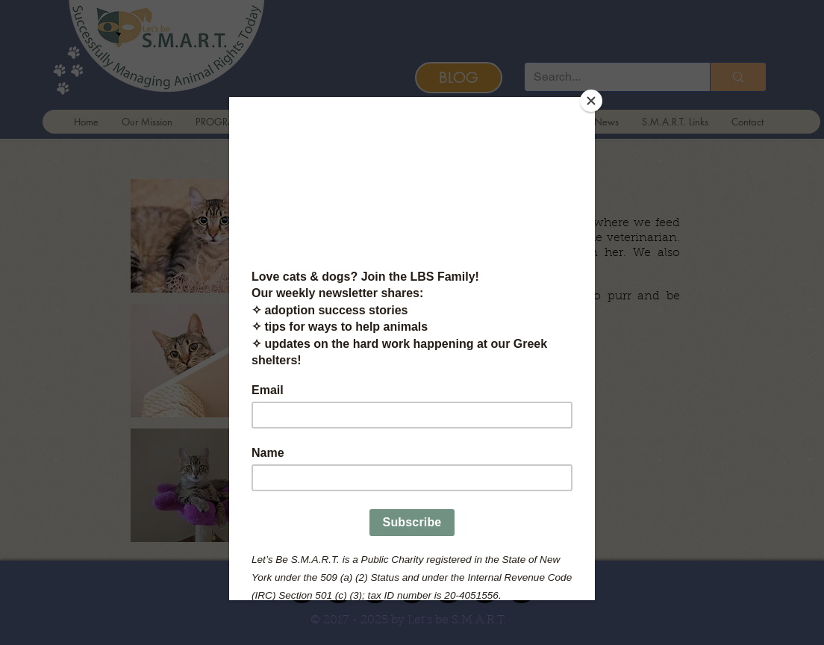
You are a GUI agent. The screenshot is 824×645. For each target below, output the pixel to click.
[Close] (591, 101)
